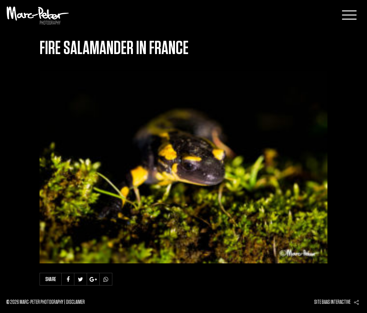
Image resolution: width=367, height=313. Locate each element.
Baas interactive (336, 302)
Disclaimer (75, 302)
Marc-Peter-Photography (38, 15)
